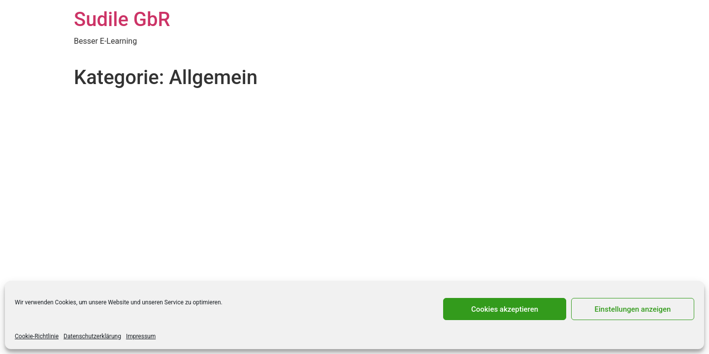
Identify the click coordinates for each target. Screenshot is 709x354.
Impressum (141, 336)
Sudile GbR (122, 19)
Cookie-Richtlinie (37, 336)
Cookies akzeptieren (504, 309)
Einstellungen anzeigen (633, 309)
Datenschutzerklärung (92, 336)
